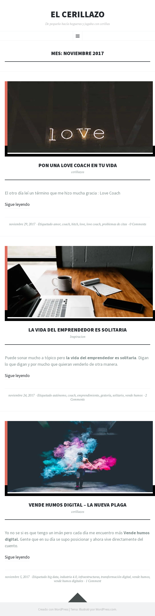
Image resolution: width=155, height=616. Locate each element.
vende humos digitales (68, 581)
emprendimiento (88, 395)
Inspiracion (77, 336)
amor (57, 224)
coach (66, 224)
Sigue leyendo (17, 204)
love (82, 224)
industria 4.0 (68, 577)
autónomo (59, 395)
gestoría (106, 395)
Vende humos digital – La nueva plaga (77, 505)
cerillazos (77, 172)
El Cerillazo (78, 14)
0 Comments (138, 224)
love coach (93, 224)
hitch (74, 224)
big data (53, 577)
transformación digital (116, 577)
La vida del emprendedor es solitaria (77, 330)
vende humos (134, 395)
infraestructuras (88, 577)
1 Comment (93, 581)
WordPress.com (106, 609)
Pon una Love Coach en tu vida (77, 165)
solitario (118, 395)
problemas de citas (114, 224)
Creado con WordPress (53, 609)
